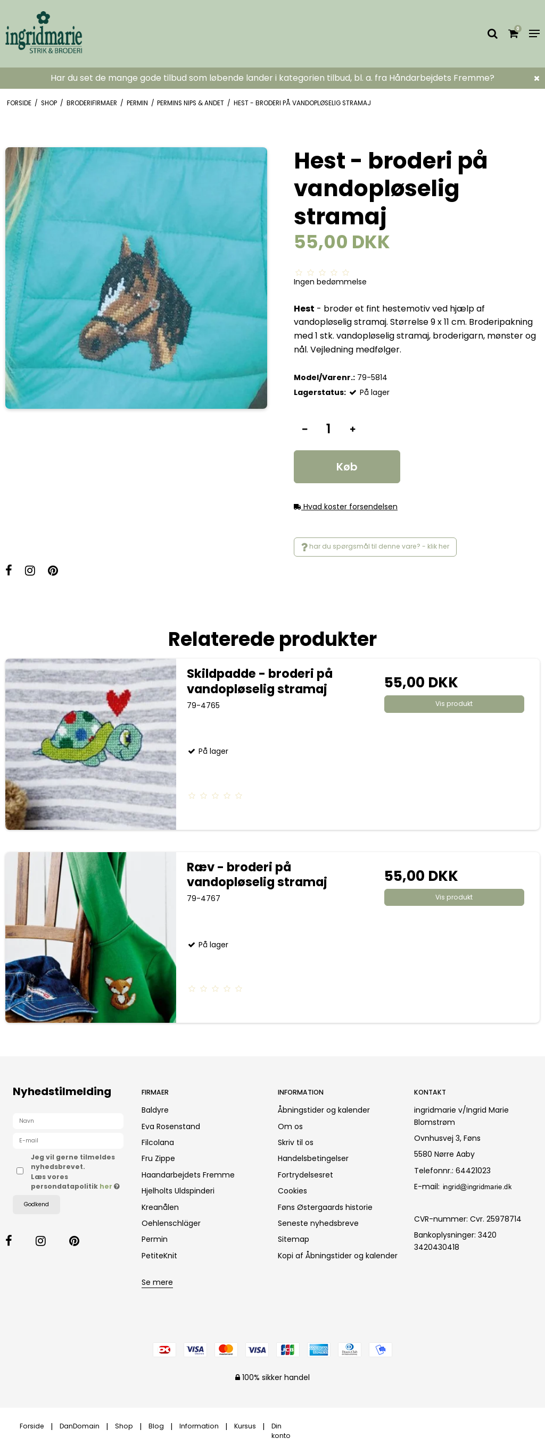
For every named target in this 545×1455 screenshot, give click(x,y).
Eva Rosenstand (171, 1126)
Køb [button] (347, 466)
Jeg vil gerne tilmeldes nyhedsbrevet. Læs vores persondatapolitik (77, 1172)
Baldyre (155, 1110)
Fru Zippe (158, 1158)
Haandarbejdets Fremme (188, 1175)
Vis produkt (454, 703)
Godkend (36, 1204)
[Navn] (68, 1120)
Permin (155, 1239)
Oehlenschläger (171, 1223)
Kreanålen (160, 1207)
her (107, 1186)
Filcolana (158, 1142)
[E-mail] (68, 1140)
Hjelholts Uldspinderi (178, 1190)
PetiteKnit (159, 1255)
